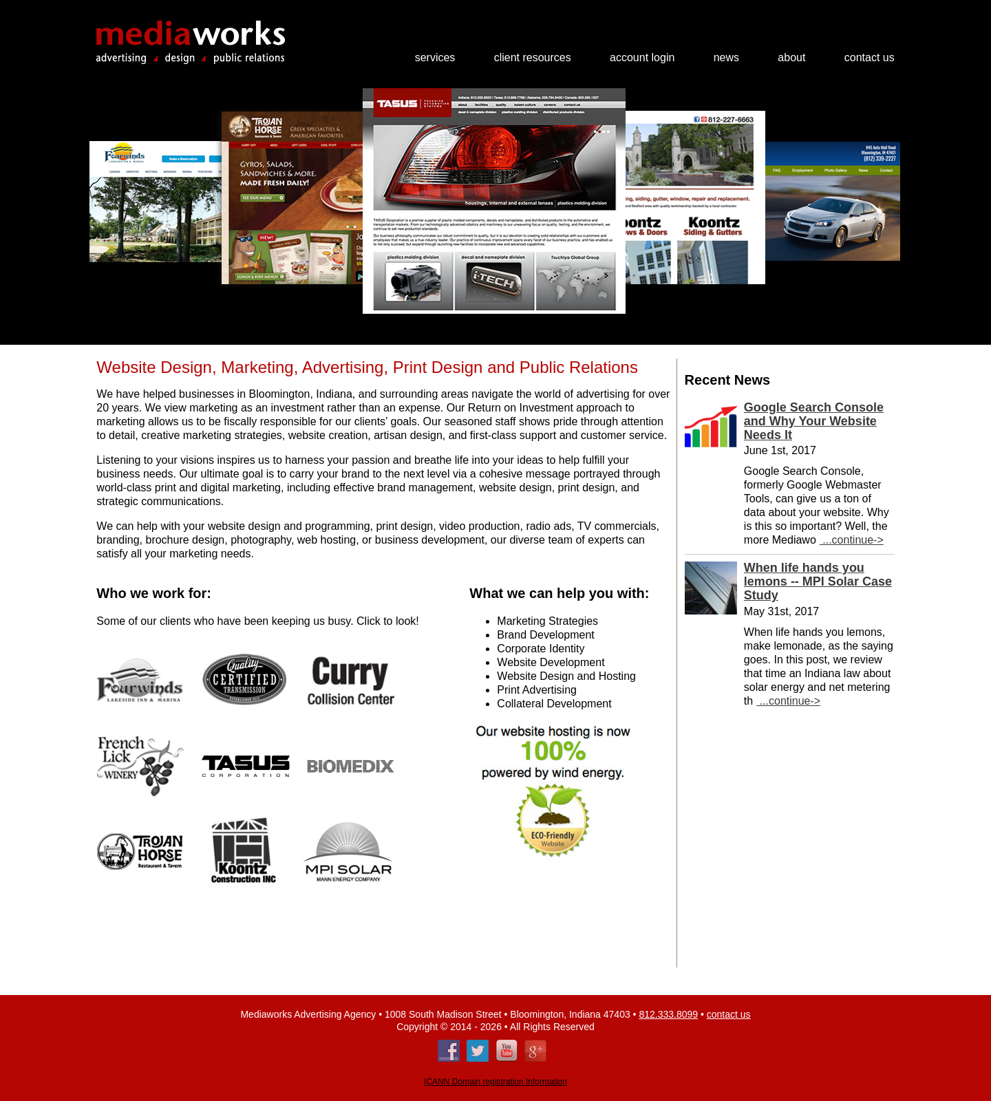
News (726, 57)
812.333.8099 (668, 1014)
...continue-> (852, 540)
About (791, 57)
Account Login (642, 57)
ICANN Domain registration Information (495, 1082)
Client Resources (532, 57)
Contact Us (869, 57)
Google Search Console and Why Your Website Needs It (814, 421)
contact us (729, 1014)
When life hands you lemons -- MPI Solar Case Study (818, 581)
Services (435, 57)
